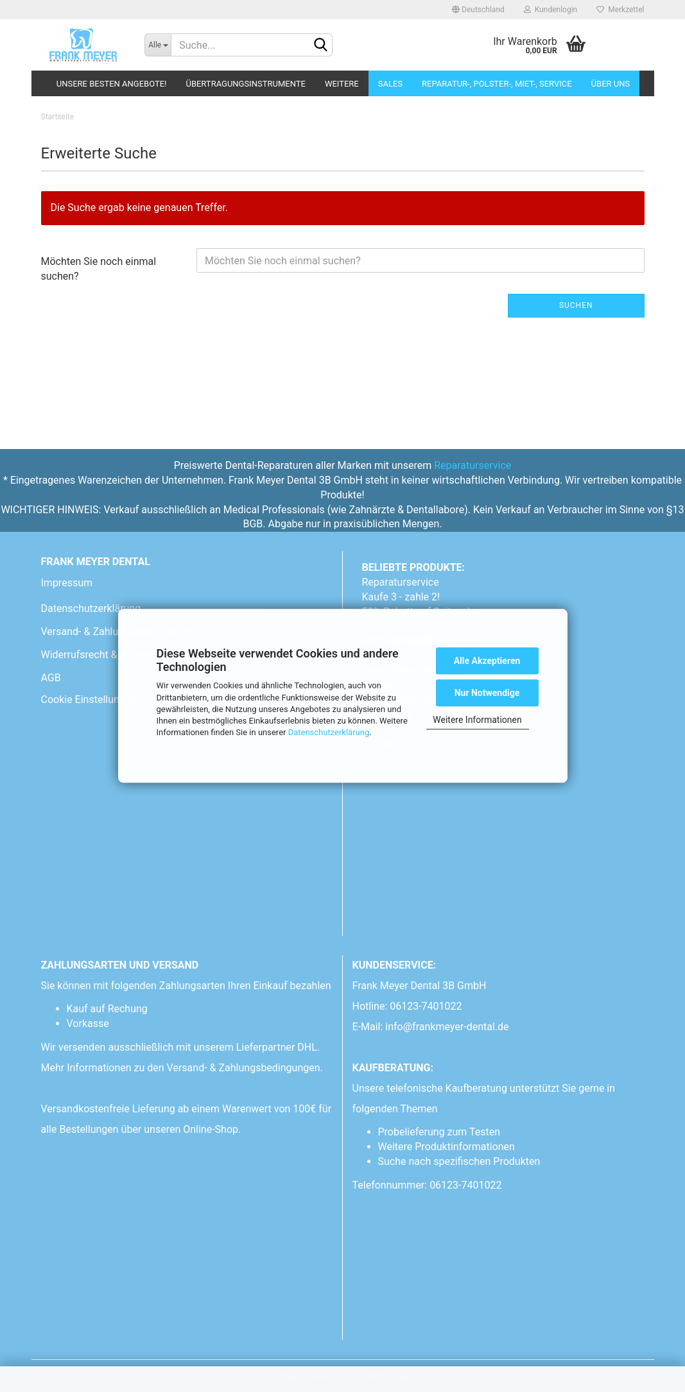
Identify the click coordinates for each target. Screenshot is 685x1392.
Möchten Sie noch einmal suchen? (99, 268)
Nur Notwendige (487, 693)
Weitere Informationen (477, 720)
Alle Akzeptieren (487, 661)
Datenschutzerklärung (329, 732)
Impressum (67, 583)
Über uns (610, 84)
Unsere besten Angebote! (111, 84)
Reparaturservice (472, 465)
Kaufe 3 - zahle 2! (401, 597)
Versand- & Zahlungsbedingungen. (246, 1068)
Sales (390, 84)
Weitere (342, 84)
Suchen (576, 305)
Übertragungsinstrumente (245, 84)
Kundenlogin (550, 9)
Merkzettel (620, 9)
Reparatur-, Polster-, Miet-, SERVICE (497, 84)
